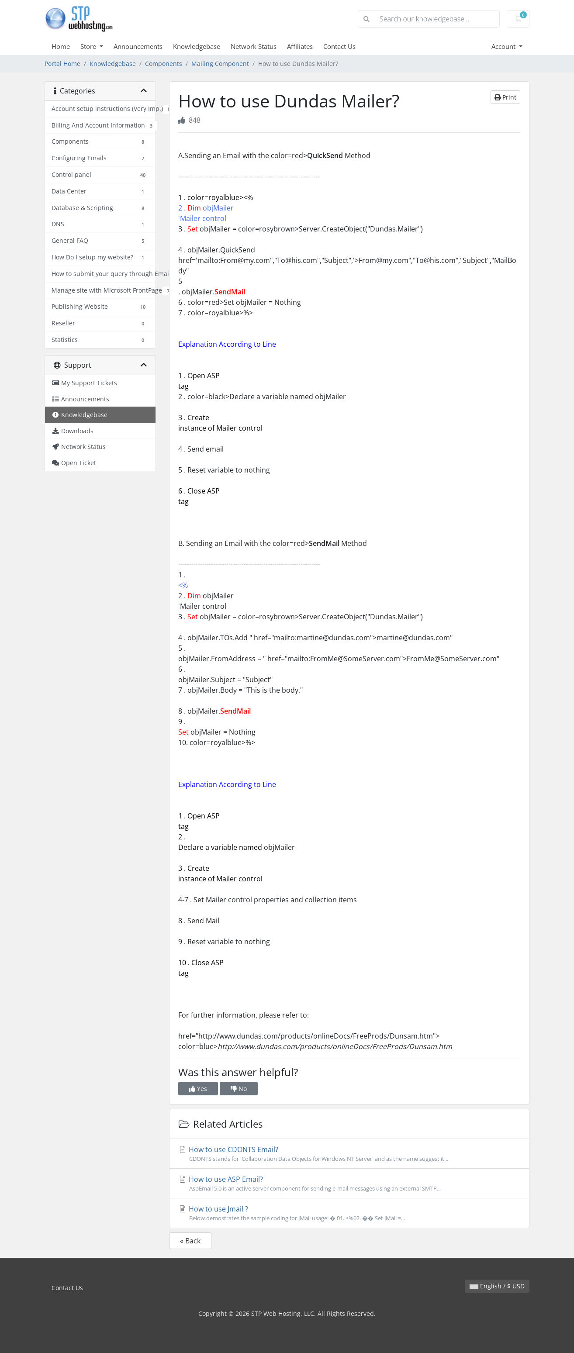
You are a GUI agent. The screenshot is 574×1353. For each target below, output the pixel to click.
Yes (198, 1088)
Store (89, 46)
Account (504, 46)
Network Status (254, 46)
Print (505, 97)
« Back (190, 1241)
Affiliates (300, 46)
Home (61, 46)
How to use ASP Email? (349, 1183)
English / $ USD (497, 1286)
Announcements (138, 46)
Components (163, 63)
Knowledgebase (196, 46)
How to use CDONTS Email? (349, 1154)
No (239, 1088)
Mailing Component (220, 63)
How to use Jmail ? (349, 1213)
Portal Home (62, 63)
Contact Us (339, 46)
